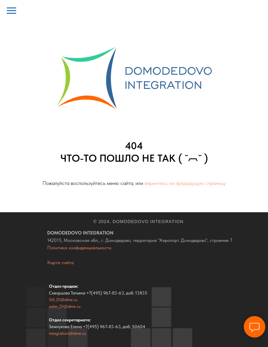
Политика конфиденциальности (79, 247)
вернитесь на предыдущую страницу (185, 183)
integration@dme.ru (67, 333)
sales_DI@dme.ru (65, 306)
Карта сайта (60, 262)
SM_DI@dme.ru (63, 299)
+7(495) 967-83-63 (105, 292)
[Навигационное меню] (11, 10)
